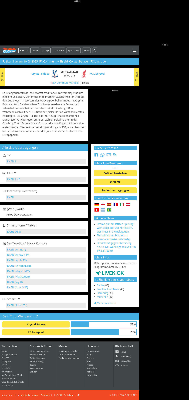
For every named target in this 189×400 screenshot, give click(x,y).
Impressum (7, 395)
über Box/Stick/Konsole (13, 381)
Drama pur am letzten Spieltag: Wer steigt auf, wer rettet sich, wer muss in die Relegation (115, 227)
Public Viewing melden (69, 358)
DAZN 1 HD (13, 179)
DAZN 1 (11, 161)
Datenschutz (47, 395)
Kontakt (90, 371)
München (102, 297)
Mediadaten (92, 368)
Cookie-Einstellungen (66, 395)
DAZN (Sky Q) (15, 282)
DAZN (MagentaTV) (18, 271)
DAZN (10, 197)
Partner (90, 358)
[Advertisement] (77, 23)
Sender (33, 371)
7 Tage (45, 50)
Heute (35, 50)
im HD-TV (6, 368)
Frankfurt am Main (108, 289)
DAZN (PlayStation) (18, 276)
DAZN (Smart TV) (17, 305)
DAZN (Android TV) (18, 255)
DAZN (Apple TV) (17, 260)
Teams (33, 364)
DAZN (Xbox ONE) (17, 287)
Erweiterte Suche (38, 354)
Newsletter (92, 375)
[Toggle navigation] (134, 50)
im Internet (7, 371)
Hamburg (102, 293)
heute (4, 351)
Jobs (89, 361)
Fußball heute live (115, 173)
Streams (115, 182)
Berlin (100, 285)
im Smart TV (7, 385)
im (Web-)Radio (9, 378)
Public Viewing (37, 361)
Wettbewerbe (36, 368)
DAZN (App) (14, 231)
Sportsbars (73, 50)
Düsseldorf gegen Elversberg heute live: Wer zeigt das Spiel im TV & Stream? (116, 246)
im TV (4, 364)
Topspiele (6, 361)
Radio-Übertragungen (115, 190)
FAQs (89, 354)
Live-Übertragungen (39, 351)
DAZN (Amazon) (16, 249)
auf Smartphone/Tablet (13, 375)
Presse (90, 364)
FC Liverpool (36, 332)
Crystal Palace (36, 324)
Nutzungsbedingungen (27, 395)
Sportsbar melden (66, 354)
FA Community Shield (66, 82)
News (86, 50)
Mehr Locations (104, 303)
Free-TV (24, 50)
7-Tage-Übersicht (9, 354)
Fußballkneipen (37, 358)
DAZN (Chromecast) (19, 266)
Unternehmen (93, 351)
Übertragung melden (68, 351)
